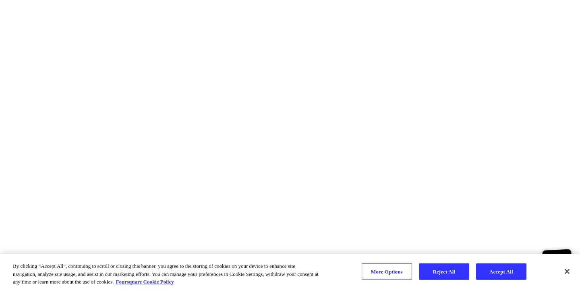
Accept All (501, 271)
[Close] (567, 271)
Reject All (444, 271)
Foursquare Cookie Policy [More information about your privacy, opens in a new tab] (145, 282)
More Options (387, 271)
